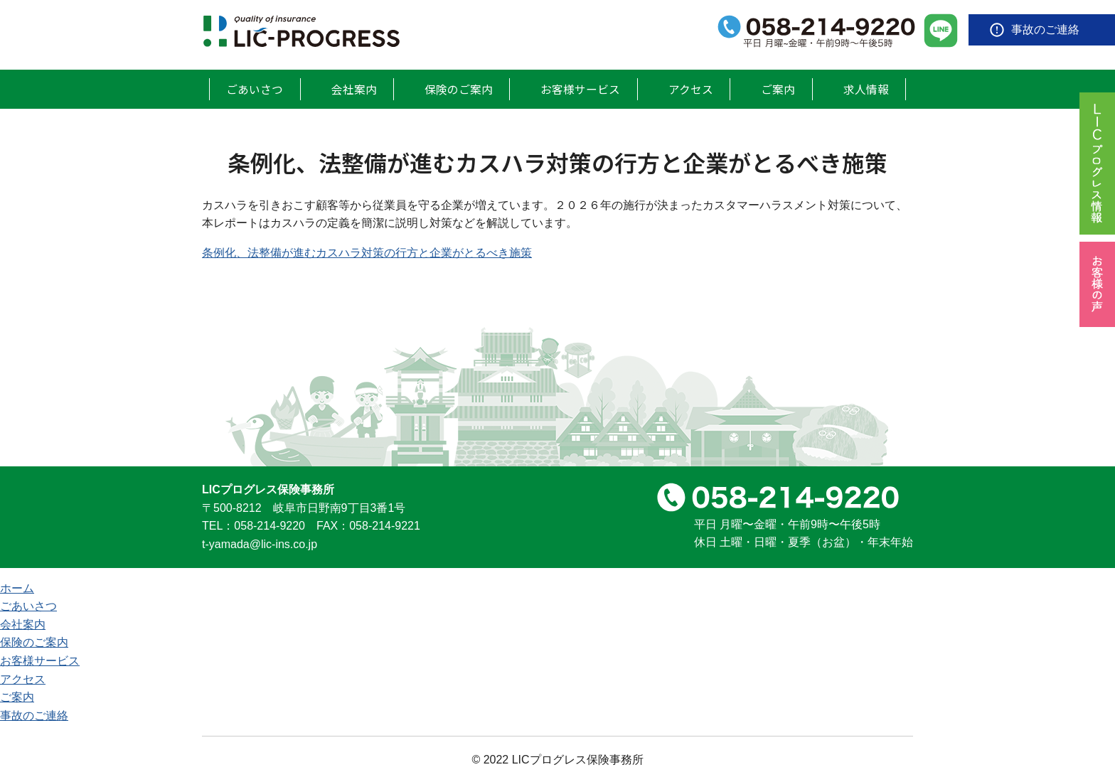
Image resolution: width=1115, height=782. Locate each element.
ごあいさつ (255, 88)
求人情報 (866, 88)
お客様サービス (584, 88)
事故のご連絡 (1045, 29)
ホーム (17, 587)
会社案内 (354, 88)
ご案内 (781, 88)
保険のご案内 (459, 88)
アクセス (695, 88)
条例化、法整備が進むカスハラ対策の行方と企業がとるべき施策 (367, 251)
